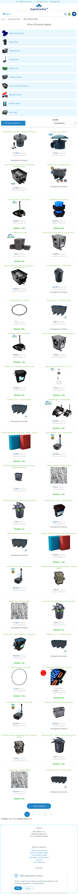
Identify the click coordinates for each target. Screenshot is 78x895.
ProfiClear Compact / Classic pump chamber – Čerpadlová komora (19, 466)
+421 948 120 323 (41, 2)
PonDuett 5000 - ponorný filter (19, 333)
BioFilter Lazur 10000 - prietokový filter (59, 500)
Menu (7, 14)
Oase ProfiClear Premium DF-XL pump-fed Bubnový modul (19, 165)
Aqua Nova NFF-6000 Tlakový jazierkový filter (19, 500)
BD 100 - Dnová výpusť (58, 132)
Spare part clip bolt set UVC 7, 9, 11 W (58, 366)
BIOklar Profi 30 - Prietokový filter (19, 399)
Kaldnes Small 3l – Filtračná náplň (59, 465)
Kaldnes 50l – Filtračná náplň (19, 601)
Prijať (18, 888)
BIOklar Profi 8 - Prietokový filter (58, 165)
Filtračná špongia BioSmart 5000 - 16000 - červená (19, 432)
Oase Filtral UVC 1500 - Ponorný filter (59, 432)
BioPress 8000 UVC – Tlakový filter (58, 266)
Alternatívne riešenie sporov (39, 857)
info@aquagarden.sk (25, 2)
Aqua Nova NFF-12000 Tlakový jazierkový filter (59, 735)
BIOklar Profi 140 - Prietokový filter (58, 770)
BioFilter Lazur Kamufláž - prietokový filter (19, 366)
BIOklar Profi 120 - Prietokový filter (58, 634)
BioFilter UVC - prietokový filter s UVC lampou (19, 634)
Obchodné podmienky (39, 850)
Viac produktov (39, 806)
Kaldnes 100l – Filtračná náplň (19, 770)
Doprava (39, 860)
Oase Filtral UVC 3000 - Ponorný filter (19, 566)
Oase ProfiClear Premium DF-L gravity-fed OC (58, 333)
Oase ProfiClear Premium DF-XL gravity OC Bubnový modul (19, 266)
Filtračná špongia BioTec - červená (58, 667)
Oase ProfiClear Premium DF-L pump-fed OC (59, 232)
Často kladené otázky (39, 855)
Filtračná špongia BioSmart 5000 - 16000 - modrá (58, 533)
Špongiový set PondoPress (58, 199)
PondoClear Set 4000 (19, 232)
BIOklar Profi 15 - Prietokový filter (59, 300)
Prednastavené (59, 123)
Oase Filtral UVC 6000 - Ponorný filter (19, 702)
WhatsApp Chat (55, 2)
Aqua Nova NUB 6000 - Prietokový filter (59, 702)
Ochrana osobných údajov (39, 853)
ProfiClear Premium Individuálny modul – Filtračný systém (19, 736)
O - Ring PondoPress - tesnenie (19, 667)
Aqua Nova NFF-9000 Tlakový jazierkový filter (59, 601)
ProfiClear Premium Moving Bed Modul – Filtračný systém (59, 567)
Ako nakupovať (39, 862)
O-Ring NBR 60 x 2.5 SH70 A (19, 300)
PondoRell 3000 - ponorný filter (59, 399)
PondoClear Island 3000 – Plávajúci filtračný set (19, 132)
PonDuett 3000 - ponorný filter (19, 199)
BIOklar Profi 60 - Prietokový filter (19, 533)
